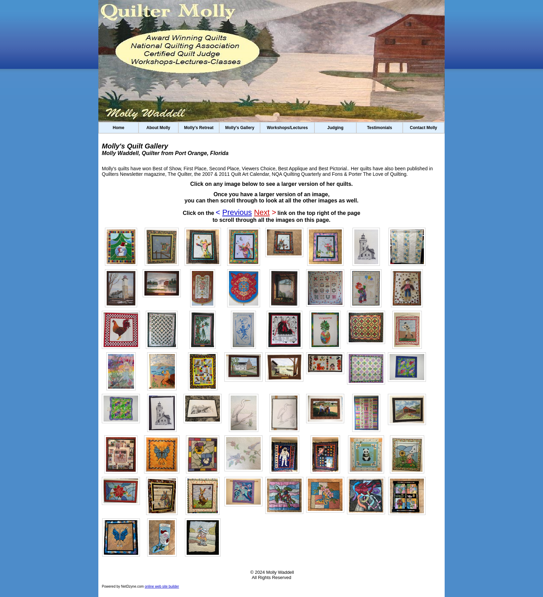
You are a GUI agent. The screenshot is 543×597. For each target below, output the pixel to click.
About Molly (158, 127)
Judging (335, 127)
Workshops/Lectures (287, 127)
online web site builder (162, 586)
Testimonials (379, 127)
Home (118, 127)
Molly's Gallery (239, 127)
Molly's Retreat (199, 127)
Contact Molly (423, 127)
